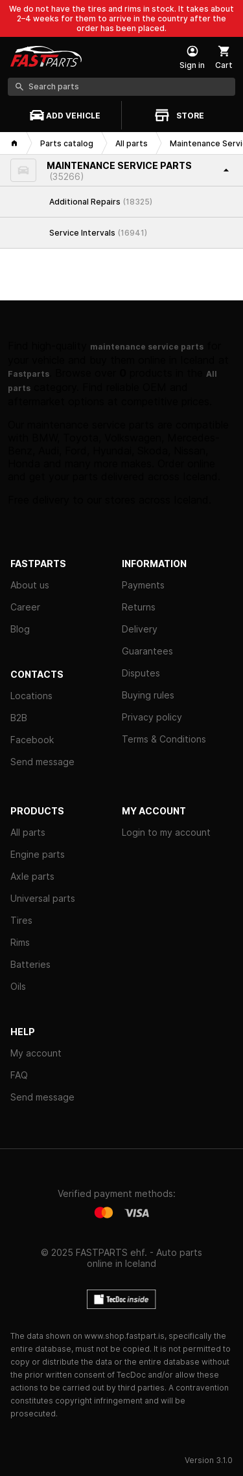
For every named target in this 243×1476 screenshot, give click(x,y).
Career (25, 606)
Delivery (139, 628)
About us (29, 584)
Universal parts (42, 898)
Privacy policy (152, 716)
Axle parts (32, 876)
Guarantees (147, 650)
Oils (18, 986)
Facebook (32, 739)
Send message (42, 761)
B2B (18, 717)
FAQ (19, 1074)
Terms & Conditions (164, 738)
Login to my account (166, 832)
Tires (21, 920)
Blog (20, 628)
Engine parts (37, 854)
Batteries (30, 964)
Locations (31, 695)
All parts (27, 832)
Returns (139, 606)
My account (36, 1052)
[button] (121, 170)
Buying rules (148, 694)
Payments (143, 584)
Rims (20, 942)
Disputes (141, 672)
